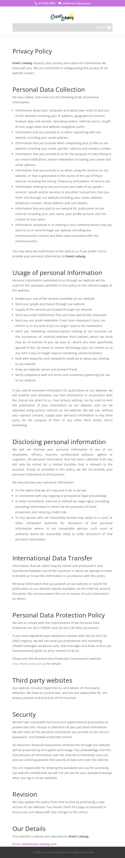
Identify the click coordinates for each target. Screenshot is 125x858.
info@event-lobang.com (39, 844)
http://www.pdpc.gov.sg (29, 664)
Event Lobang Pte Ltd (54, 852)
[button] (100, 27)
